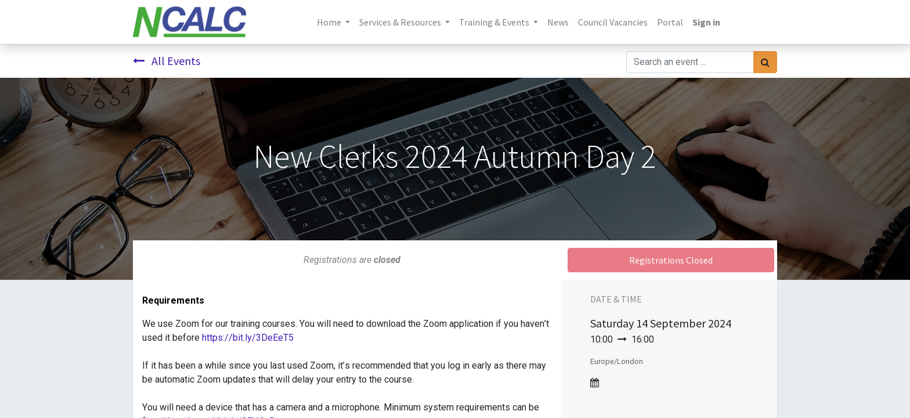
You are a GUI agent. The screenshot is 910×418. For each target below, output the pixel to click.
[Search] (765, 62)
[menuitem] (558, 22)
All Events (166, 60)
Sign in (706, 22)
